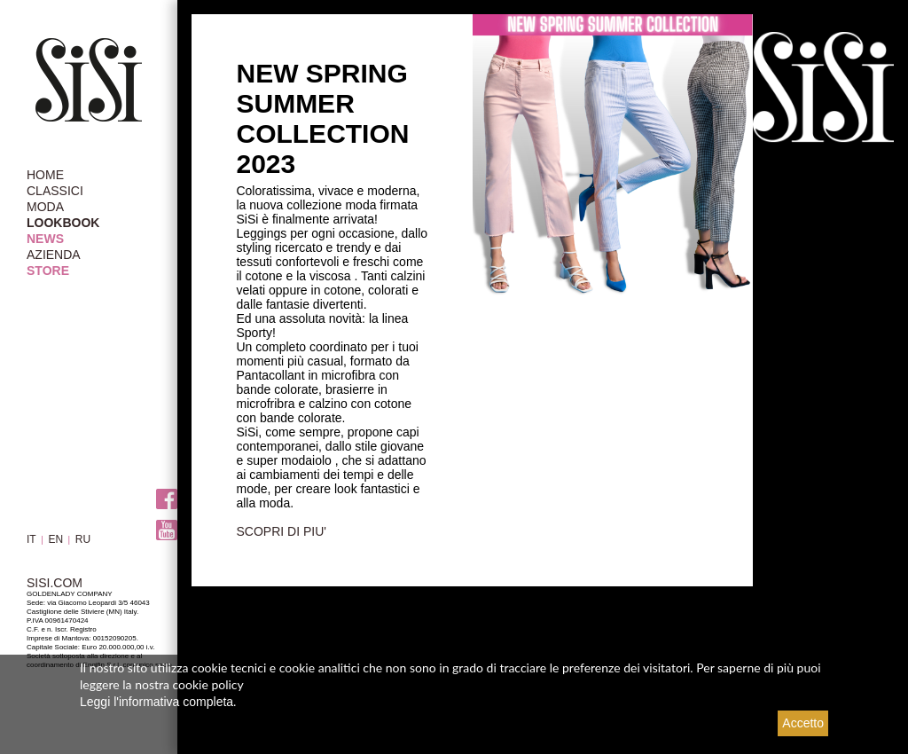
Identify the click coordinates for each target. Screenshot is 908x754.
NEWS (45, 239)
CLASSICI (55, 191)
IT (31, 539)
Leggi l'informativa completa (156, 702)
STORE (48, 270)
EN (55, 539)
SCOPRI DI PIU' (280, 531)
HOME (45, 175)
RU (82, 539)
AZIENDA (54, 254)
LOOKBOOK (63, 223)
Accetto (803, 723)
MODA (45, 207)
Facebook (166, 498)
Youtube (166, 530)
